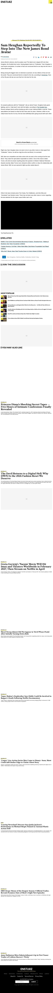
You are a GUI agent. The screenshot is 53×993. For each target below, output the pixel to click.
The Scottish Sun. (42, 107)
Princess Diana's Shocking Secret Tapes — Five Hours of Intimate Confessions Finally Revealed (26, 407)
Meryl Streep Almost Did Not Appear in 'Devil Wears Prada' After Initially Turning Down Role (25, 633)
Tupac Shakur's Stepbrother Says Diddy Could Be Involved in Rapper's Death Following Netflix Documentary (26, 697)
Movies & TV (15, 40)
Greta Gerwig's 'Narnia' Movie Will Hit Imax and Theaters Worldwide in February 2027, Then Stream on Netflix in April (26, 566)
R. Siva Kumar (5, 56)
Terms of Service (29, 976)
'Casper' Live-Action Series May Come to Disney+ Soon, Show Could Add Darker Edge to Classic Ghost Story (26, 761)
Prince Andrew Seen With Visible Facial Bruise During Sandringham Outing (25, 318)
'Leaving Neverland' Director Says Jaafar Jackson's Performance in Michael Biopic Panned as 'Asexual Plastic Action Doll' (25, 827)
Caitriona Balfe (20, 257)
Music (41, 973)
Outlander (28, 257)
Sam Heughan (11, 257)
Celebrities (19, 973)
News (2, 822)
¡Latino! (47, 973)
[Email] (48, 57)
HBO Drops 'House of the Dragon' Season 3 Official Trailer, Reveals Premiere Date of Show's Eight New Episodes (25, 892)
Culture (26, 973)
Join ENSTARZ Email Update (26, 979)
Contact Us (20, 976)
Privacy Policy (39, 976)
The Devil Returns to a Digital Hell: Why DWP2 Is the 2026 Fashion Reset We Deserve (24, 476)
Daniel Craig (35, 257)
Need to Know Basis (23, 142)
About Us (12, 976)
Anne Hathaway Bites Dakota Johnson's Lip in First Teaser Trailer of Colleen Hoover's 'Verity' (24, 956)
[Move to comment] (51, 57)
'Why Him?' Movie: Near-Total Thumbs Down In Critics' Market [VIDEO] (21, 251)
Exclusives (12, 973)
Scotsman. (45, 75)
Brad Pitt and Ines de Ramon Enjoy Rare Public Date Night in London (23, 313)
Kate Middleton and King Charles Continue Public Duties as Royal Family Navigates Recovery (29, 300)
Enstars (6, 2)
